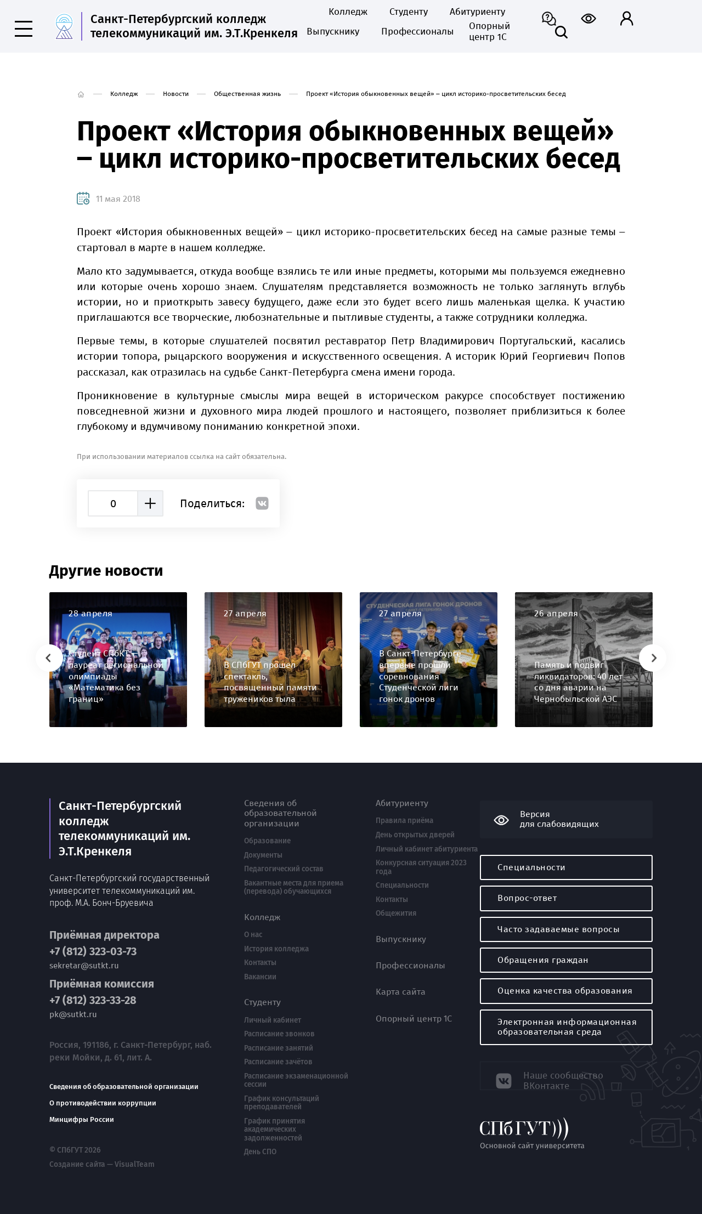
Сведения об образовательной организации (124, 1083)
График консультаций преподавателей (281, 1102)
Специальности (402, 885)
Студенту (408, 12)
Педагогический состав (284, 869)
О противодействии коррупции (102, 1100)
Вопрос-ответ (527, 898)
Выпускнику (333, 31)
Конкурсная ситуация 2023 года (421, 867)
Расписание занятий (278, 1048)
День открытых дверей (415, 835)
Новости (176, 94)
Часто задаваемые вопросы (558, 929)
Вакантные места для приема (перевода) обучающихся (293, 887)
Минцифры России (81, 1116)
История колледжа (276, 949)
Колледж (348, 12)
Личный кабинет (272, 1020)
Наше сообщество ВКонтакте (566, 1075)
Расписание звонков (279, 1034)
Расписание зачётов (278, 1062)
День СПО (260, 1152)
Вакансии (260, 977)
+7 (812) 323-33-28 (93, 997)
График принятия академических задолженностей (274, 1130)
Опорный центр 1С (489, 32)
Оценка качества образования (565, 990)
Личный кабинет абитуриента (427, 849)
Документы (263, 855)
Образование (267, 841)
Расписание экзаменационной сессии (296, 1080)
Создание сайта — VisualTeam (97, 1160)
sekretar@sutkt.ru (84, 962)
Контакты (260, 962)
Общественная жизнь (247, 94)
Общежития (396, 913)
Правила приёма (404, 820)
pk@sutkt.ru (73, 1011)
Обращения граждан (543, 960)
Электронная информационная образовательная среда (567, 1027)
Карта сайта (401, 992)
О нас (253, 935)
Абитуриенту (477, 12)
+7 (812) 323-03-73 (93, 947)
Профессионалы (414, 31)
